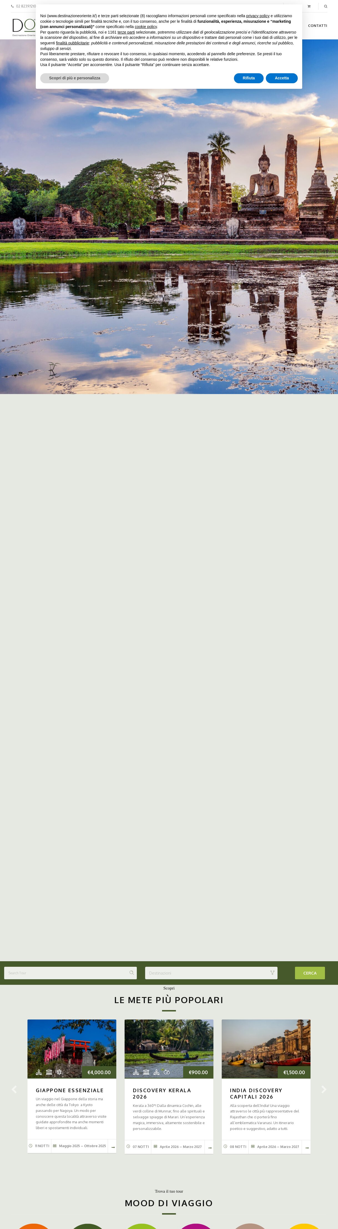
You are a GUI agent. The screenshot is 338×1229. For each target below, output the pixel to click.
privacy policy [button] (257, 16)
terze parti (126, 32)
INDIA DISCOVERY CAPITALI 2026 (256, 1093)
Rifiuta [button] (249, 78)
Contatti (317, 25)
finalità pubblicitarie (72, 43)
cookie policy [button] (146, 26)
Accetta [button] (282, 78)
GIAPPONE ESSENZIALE (70, 1090)
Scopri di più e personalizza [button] (74, 78)
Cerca (310, 973)
